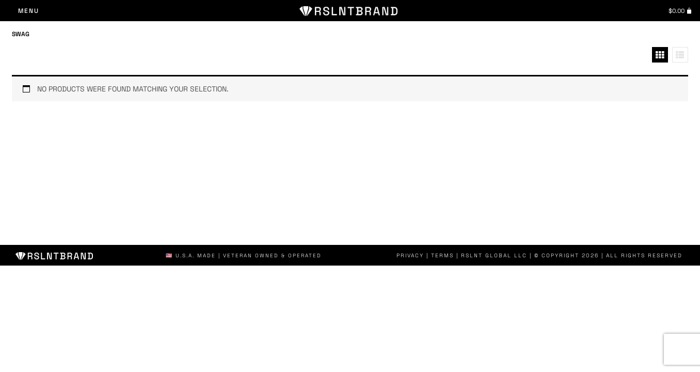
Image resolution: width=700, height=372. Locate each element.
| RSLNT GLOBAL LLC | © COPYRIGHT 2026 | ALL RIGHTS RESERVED (572, 255)
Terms (450, 255)
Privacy (419, 255)
